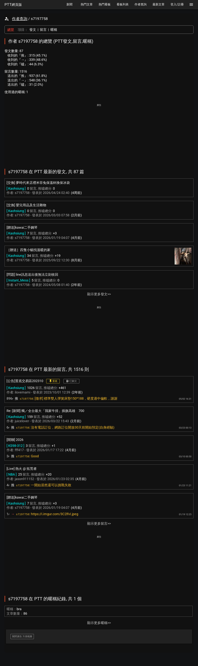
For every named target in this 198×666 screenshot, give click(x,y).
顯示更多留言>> (99, 523)
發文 (32, 30)
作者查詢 (19, 18)
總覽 (10, 30)
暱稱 (53, 30)
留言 (43, 30)
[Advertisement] (99, 134)
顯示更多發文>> (99, 294)
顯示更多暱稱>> (99, 623)
